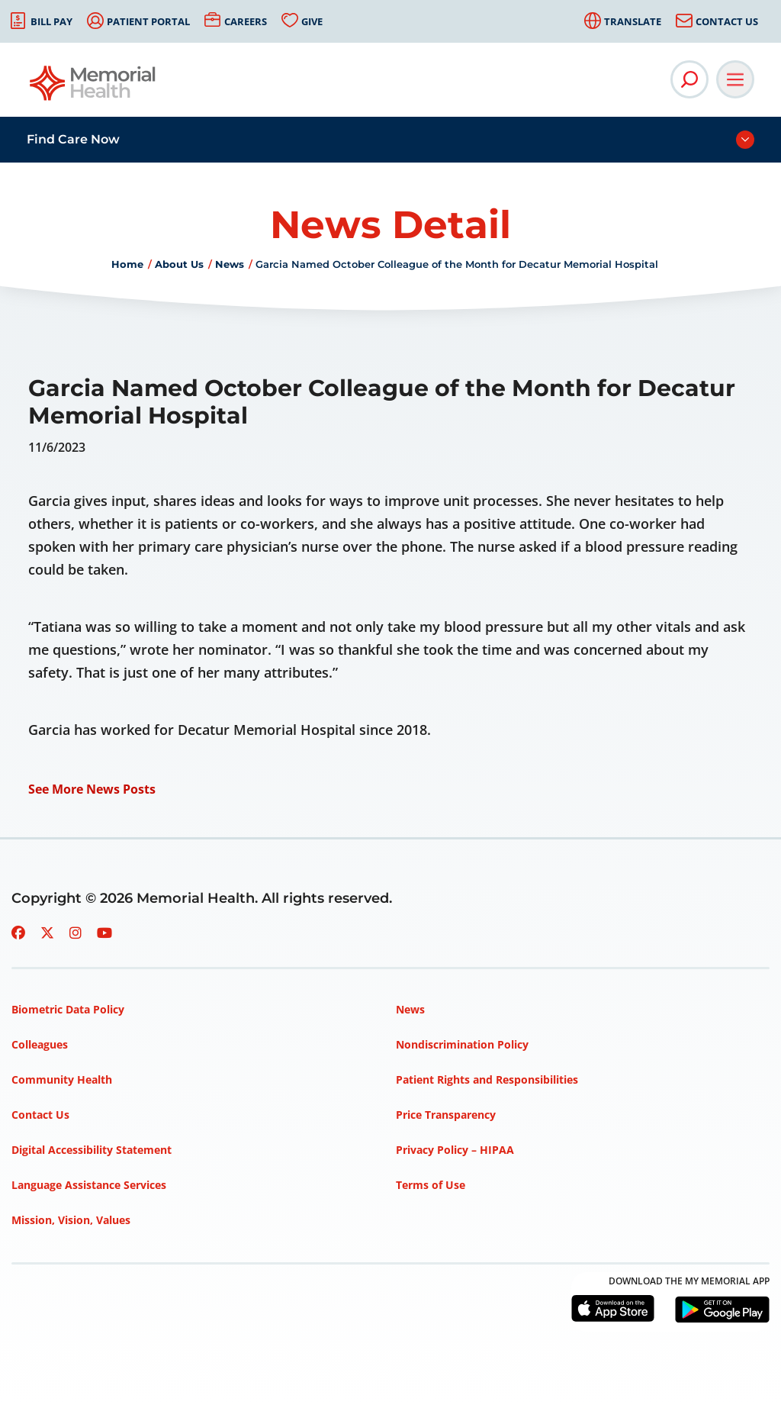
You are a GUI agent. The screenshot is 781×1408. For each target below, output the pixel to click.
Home (127, 264)
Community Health (61, 1079)
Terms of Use (430, 1185)
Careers (245, 21)
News (229, 264)
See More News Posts (92, 789)
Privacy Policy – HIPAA (455, 1149)
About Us (179, 264)
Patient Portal (148, 21)
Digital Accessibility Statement (91, 1149)
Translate (632, 21)
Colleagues (39, 1044)
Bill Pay (51, 21)
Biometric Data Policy (67, 1009)
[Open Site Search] (689, 79)
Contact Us (727, 21)
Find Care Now (73, 139)
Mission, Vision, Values (70, 1220)
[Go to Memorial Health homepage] (93, 88)
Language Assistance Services (88, 1185)
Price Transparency (446, 1114)
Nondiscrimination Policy (462, 1044)
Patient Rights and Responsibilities (487, 1079)
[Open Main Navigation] (735, 79)
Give (312, 21)
